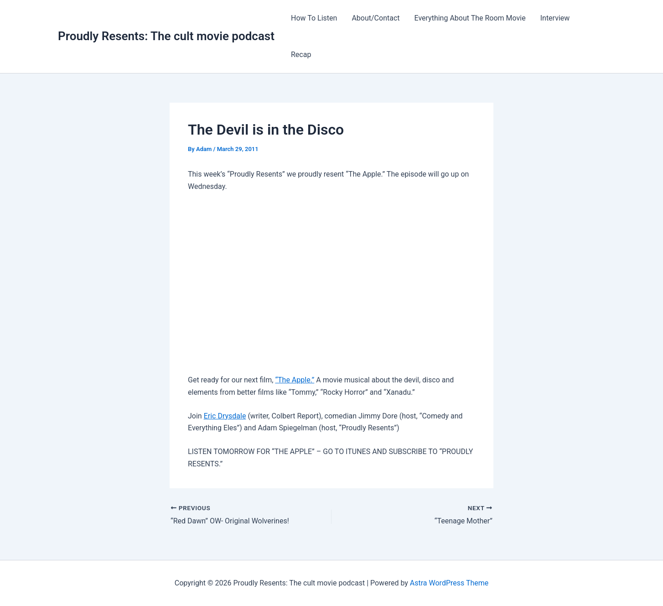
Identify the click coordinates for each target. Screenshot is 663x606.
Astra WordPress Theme (449, 583)
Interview (555, 18)
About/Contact (375, 18)
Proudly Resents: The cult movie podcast (166, 36)
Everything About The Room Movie (470, 18)
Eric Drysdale (225, 416)
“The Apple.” (294, 380)
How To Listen (314, 18)
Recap (301, 54)
